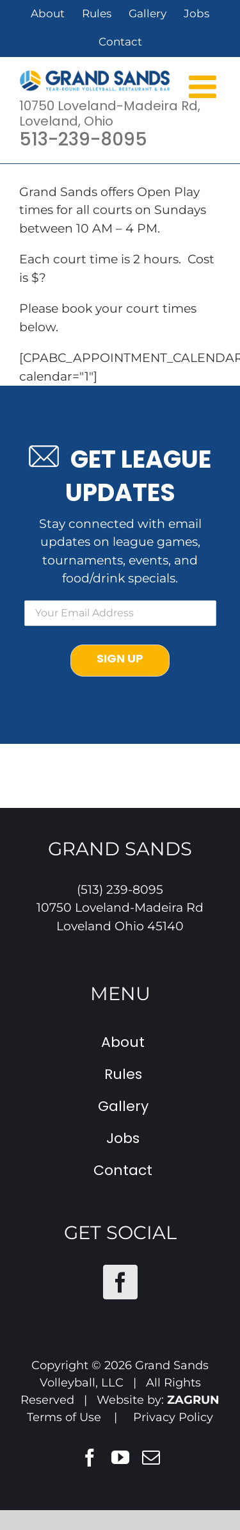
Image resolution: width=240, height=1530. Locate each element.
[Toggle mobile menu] (205, 86)
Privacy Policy (173, 1417)
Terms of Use (64, 1417)
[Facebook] (120, 1282)
